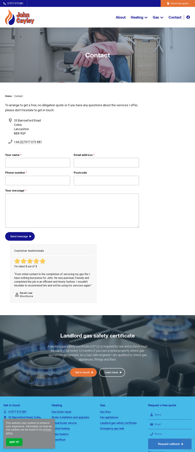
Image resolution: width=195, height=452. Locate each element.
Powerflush (58, 377)
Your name (13, 155)
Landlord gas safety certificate (118, 360)
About (121, 17)
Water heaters (60, 371)
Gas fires (105, 349)
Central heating (61, 366)
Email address (84, 155)
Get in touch (82, 309)
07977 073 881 (17, 349)
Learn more (111, 309)
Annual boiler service (64, 360)
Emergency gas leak (112, 366)
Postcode (80, 172)
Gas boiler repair (61, 349)
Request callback (169, 381)
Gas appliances (109, 355)
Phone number (16, 172)
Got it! (14, 442)
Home (8, 96)
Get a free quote (177, 3)
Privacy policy (157, 390)
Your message (15, 190)
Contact (175, 17)
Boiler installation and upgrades (71, 355)
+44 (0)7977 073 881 (28, 142)
